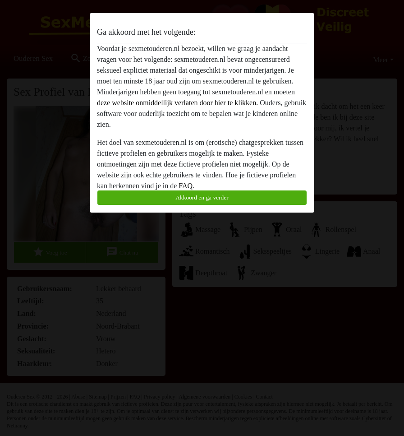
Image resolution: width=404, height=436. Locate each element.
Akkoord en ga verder (201, 197)
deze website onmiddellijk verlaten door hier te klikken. (177, 103)
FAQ (186, 186)
